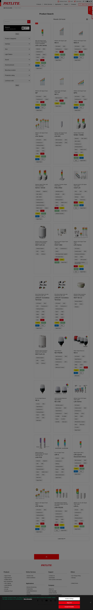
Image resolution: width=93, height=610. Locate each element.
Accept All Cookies (69, 606)
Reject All (69, 602)
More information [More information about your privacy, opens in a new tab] (28, 599)
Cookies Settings (69, 598)
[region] (46, 602)
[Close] (90, 602)
